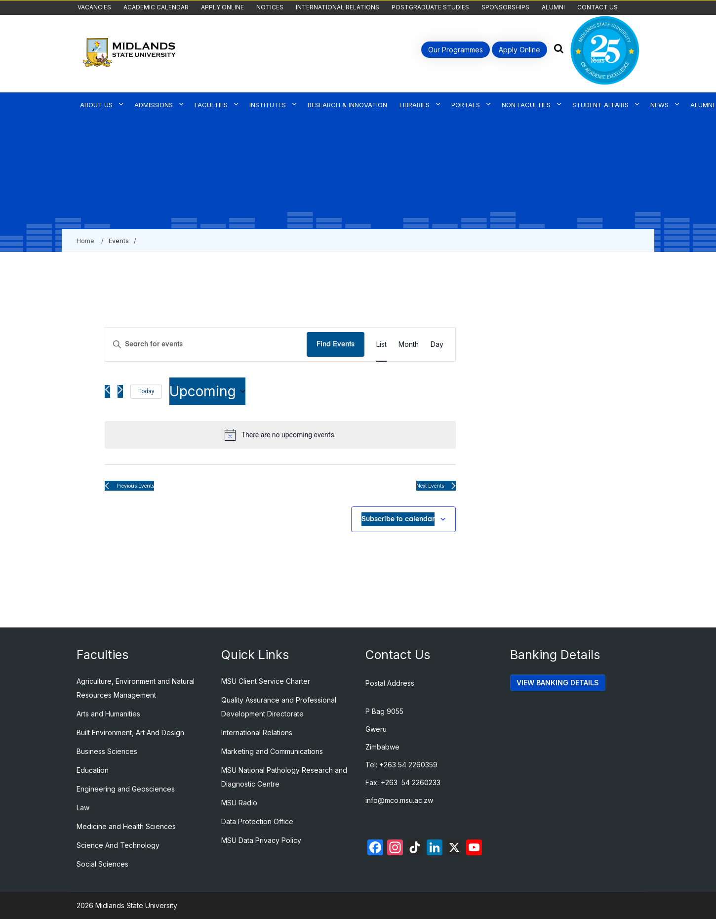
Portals (465, 105)
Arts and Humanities (108, 714)
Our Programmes (455, 49)
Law (83, 807)
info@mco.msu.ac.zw (399, 800)
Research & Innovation (347, 105)
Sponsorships (505, 7)
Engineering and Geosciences (126, 789)
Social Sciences (102, 864)
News (659, 105)
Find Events (336, 344)
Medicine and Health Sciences (126, 826)
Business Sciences (107, 751)
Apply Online (222, 7)
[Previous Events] (107, 391)
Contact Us (597, 7)
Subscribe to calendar (398, 519)
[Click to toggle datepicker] (207, 391)
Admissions (153, 105)
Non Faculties (526, 105)
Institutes (267, 105)
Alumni (553, 7)
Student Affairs (600, 105)
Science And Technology (118, 845)
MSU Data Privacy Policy (261, 840)
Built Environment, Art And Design (130, 732)
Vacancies (94, 7)
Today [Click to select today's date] (146, 391)
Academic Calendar (156, 7)
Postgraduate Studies (430, 7)
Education (93, 770)
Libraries (414, 105)
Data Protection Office (257, 821)
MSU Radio (239, 802)
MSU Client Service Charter (265, 681)
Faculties (211, 105)
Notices (269, 7)
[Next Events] (120, 391)
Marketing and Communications (272, 751)
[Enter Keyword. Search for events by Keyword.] (206, 344)
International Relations (337, 7)
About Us (96, 105)
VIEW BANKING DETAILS (558, 682)
